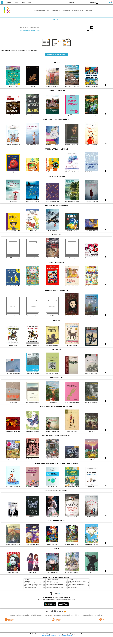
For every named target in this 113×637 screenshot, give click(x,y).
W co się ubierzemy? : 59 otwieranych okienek (77, 584)
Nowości (8, 2)
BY (87, 2)
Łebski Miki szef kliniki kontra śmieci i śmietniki (55, 587)
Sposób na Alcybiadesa (72, 585)
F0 (97, 2)
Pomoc (23, 2)
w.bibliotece (48, 615)
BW (80, 2)
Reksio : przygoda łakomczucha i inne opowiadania (34, 584)
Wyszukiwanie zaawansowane (27, 30)
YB (84, 2)
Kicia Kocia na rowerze (72, 587)
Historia (16, 2)
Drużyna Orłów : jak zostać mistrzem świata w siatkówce (57, 584)
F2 (104, 2)
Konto (29, 2)
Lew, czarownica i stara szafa (52, 585)
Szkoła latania (27, 581)
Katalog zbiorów (56, 20)
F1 (100, 2)
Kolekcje (38, 30)
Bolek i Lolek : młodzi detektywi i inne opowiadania (34, 585)
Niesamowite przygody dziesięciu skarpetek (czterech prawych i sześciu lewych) (40, 582)
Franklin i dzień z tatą (72, 582)
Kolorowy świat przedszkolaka (30, 587)
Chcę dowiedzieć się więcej (48, 635)
